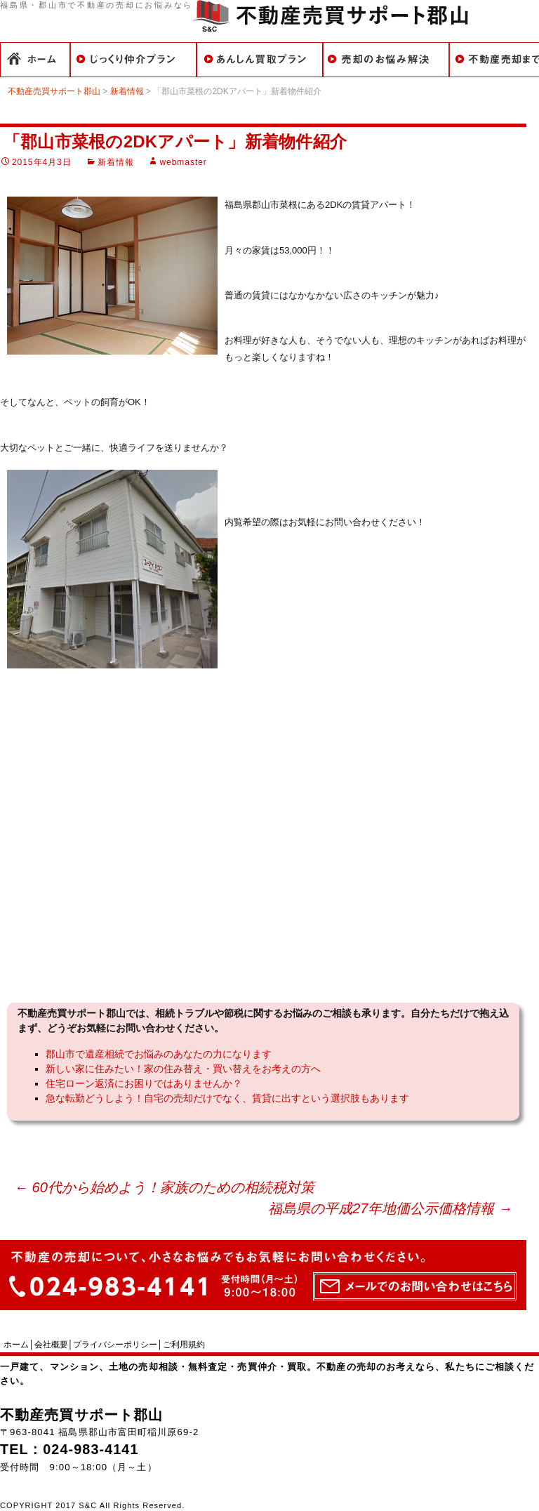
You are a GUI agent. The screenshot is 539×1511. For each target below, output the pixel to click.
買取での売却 (260, 59)
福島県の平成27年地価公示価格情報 (390, 1208)
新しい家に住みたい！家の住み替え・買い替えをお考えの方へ (183, 1068)
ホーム (35, 59)
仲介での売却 (133, 59)
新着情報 (116, 162)
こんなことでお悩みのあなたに (386, 59)
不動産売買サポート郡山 (81, 1415)
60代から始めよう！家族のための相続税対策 (164, 1187)
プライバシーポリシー (115, 1345)
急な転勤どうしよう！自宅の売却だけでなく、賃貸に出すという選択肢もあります (227, 1098)
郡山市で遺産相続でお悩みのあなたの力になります (159, 1054)
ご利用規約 (184, 1345)
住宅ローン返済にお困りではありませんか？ (144, 1083)
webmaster (182, 162)
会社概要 (51, 1345)
